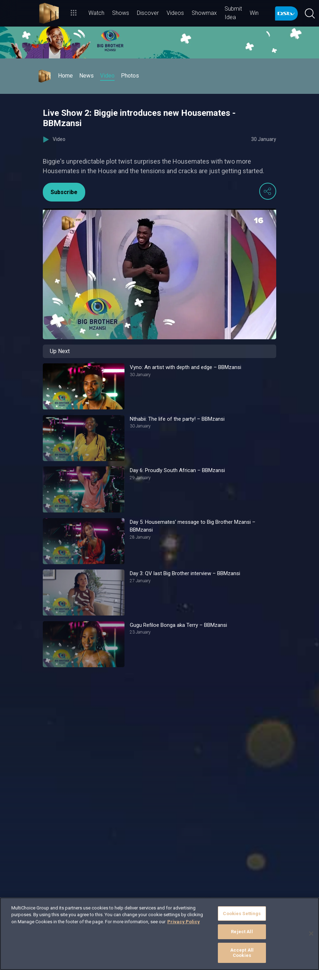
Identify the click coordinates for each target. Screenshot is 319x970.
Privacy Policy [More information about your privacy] (183, 921)
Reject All (242, 931)
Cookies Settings (242, 913)
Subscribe (64, 192)
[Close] (311, 933)
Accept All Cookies (242, 952)
